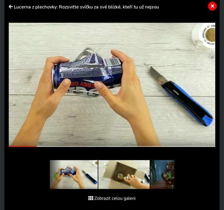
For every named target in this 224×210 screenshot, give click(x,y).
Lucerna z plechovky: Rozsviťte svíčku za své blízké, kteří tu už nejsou (86, 7)
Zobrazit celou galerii (112, 198)
